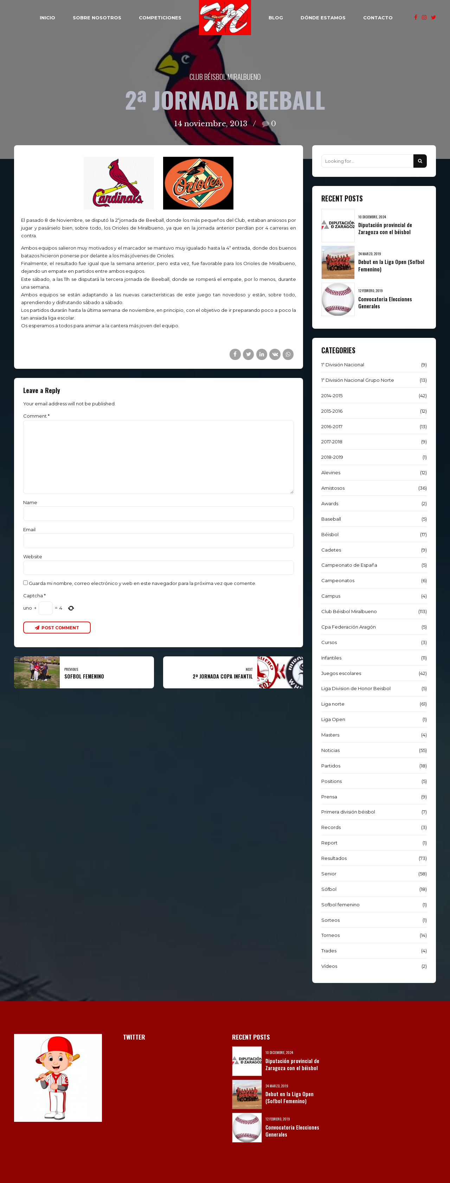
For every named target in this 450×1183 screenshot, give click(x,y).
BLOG (276, 17)
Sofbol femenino (340, 904)
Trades (328, 950)
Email (29, 529)
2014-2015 (331, 395)
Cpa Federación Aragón (348, 627)
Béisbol (330, 534)
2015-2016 (331, 411)
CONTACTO (378, 17)
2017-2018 (331, 441)
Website (32, 556)
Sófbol (328, 889)
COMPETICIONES (160, 17)
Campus (330, 596)
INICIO (47, 17)
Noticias (330, 750)
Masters (330, 735)
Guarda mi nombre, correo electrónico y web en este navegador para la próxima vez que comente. (142, 583)
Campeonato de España (349, 565)
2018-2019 (332, 457)
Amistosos (333, 488)
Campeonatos (337, 580)
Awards (329, 503)
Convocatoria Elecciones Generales (385, 302)
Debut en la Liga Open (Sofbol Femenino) (391, 265)
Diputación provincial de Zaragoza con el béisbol (385, 228)
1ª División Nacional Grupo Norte (357, 380)
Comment (36, 416)
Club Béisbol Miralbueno (225, 76)
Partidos (330, 766)
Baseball (331, 519)
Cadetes (331, 550)
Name (30, 502)
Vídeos (329, 966)
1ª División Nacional (342, 364)
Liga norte (333, 704)
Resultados (334, 858)
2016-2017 (331, 426)
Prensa (329, 796)
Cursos (329, 642)
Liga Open (333, 719)
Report (329, 843)
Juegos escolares (341, 673)
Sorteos (330, 920)
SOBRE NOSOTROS (97, 17)
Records (331, 827)
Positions (331, 781)
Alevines (330, 472)
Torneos (330, 935)
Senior (328, 873)
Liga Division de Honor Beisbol (356, 688)
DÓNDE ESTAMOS (323, 17)
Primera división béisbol (348, 812)
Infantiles (331, 658)
